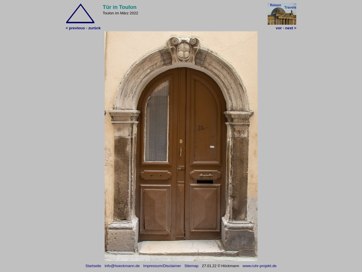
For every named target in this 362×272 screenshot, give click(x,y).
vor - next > (286, 28)
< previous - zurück (83, 28)
